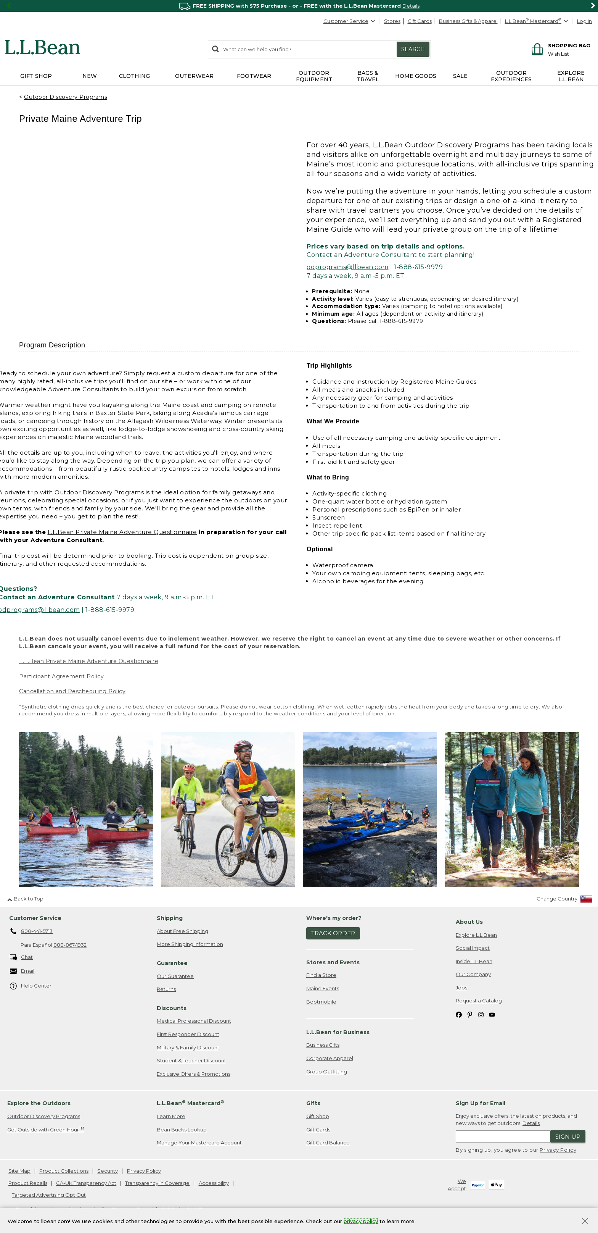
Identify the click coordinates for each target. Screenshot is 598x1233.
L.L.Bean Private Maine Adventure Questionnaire (122, 532)
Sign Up (567, 1136)
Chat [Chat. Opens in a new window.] (21, 957)
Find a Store (321, 975)
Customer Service (349, 21)
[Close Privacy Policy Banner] (585, 1221)
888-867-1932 (70, 945)
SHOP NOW (412, 6)
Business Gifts (322, 1045)
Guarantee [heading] (172, 963)
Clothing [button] (134, 76)
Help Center (31, 986)
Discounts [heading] (171, 1008)
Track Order (333, 933)
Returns (166, 989)
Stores (392, 21)
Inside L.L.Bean (474, 961)
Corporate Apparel (329, 1058)
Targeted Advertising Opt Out (49, 1195)
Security (107, 1171)
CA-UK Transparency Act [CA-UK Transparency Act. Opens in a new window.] (86, 1183)
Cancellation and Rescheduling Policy (72, 691)
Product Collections (63, 1171)
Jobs (461, 987)
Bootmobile (321, 1002)
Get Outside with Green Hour (45, 1129)
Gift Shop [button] (36, 76)
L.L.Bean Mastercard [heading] (190, 1103)
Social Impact (473, 948)
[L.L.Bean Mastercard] (537, 21)
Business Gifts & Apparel (468, 21)
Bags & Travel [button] (368, 76)
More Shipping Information (190, 944)
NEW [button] (89, 76)
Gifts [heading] (313, 1103)
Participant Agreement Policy (61, 676)
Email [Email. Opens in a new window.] (22, 971)
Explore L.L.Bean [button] (571, 76)
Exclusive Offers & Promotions (193, 1074)
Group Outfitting (326, 1071)
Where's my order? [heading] (334, 918)
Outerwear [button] (194, 76)
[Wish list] (569, 54)
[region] (299, 6)
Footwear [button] (254, 76)
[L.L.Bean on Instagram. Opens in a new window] (481, 1014)
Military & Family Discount (188, 1047)
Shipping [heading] (170, 918)
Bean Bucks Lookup (182, 1129)
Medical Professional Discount (194, 1021)
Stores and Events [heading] (333, 962)
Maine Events (322, 988)
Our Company (473, 974)
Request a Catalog (479, 1000)
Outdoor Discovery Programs (65, 97)
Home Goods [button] (415, 76)
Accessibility (214, 1183)
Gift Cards (420, 21)
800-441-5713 (31, 931)
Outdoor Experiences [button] (511, 76)
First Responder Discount (188, 1034)
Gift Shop (317, 1116)
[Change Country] (565, 900)
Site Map (19, 1171)
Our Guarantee (175, 976)
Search (413, 49)
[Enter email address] (503, 1136)
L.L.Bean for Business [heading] (338, 1032)
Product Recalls (27, 1183)
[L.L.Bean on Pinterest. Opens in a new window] (470, 1014)
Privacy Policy (558, 1150)
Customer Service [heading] (35, 918)
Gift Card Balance (328, 1142)
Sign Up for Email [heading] (480, 1103)
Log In (584, 21)
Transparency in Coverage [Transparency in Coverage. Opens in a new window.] (157, 1183)
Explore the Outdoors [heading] (39, 1103)
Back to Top (25, 899)
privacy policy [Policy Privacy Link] (361, 1221)
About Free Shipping (182, 931)
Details (531, 1123)
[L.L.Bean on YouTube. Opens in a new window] (492, 1014)
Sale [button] (460, 76)
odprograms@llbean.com (348, 267)
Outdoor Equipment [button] (314, 76)
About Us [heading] (469, 921)
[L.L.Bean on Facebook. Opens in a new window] (459, 1014)
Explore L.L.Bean (476, 935)
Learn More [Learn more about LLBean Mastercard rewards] (171, 1116)
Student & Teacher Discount (191, 1060)
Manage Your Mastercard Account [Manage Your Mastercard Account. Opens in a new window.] (199, 1142)
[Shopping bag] (559, 45)
